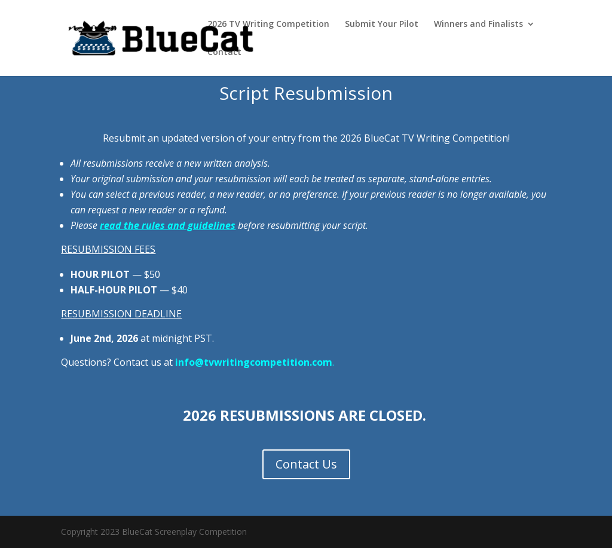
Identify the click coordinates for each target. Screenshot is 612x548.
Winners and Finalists (478, 24)
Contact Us (306, 464)
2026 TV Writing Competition (268, 24)
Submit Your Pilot (381, 24)
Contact (224, 52)
